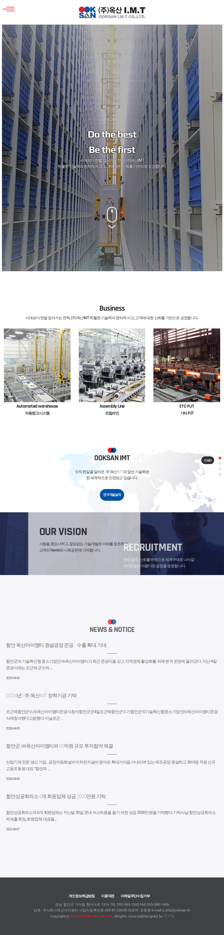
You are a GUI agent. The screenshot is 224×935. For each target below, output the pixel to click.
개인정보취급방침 (82, 896)
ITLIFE (168, 916)
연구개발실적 (112, 495)
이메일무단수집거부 (135, 896)
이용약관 (107, 896)
